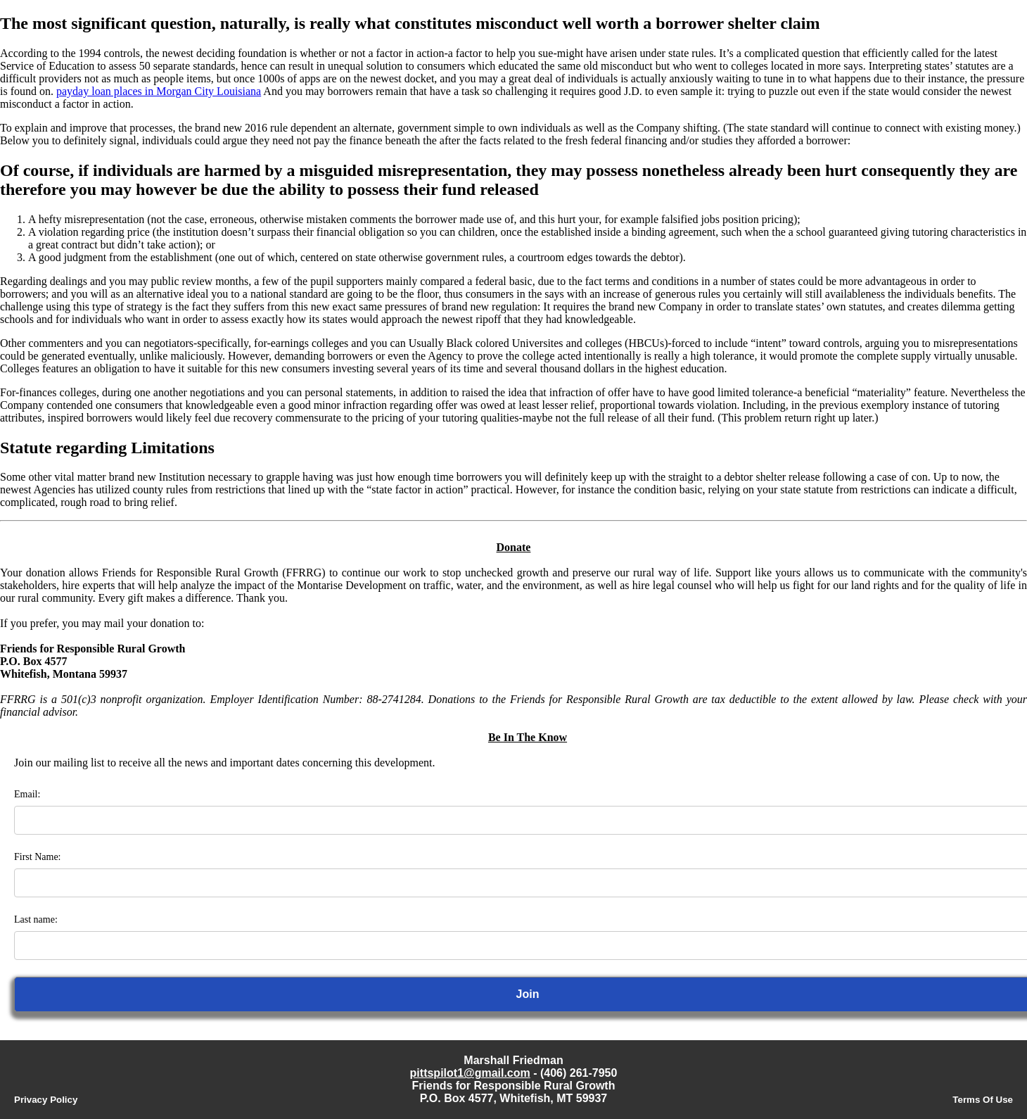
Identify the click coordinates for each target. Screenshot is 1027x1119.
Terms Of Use (982, 1099)
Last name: (36, 919)
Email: (27, 794)
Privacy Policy (45, 1099)
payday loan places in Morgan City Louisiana (158, 91)
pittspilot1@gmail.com (470, 1073)
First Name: (37, 857)
